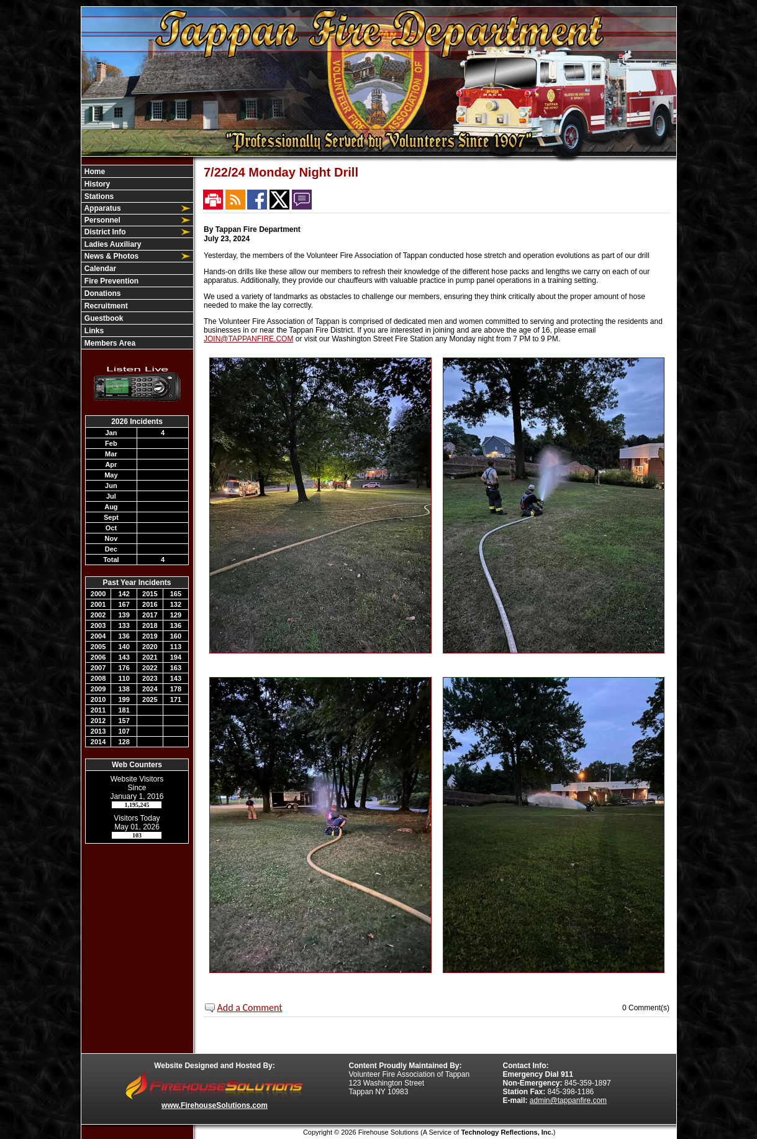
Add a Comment (250, 1007)
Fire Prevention (111, 281)
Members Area (109, 343)
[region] (137, 257)
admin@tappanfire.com (568, 1100)
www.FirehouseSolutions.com (214, 1105)
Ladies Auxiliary (112, 244)
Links (93, 330)
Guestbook (103, 318)
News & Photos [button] (111, 256)
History (97, 184)
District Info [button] (104, 232)
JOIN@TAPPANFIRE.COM (248, 338)
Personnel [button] (101, 220)
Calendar (100, 268)
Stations (98, 196)
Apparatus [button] (102, 208)
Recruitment (105, 306)
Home (94, 171)
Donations (102, 293)
